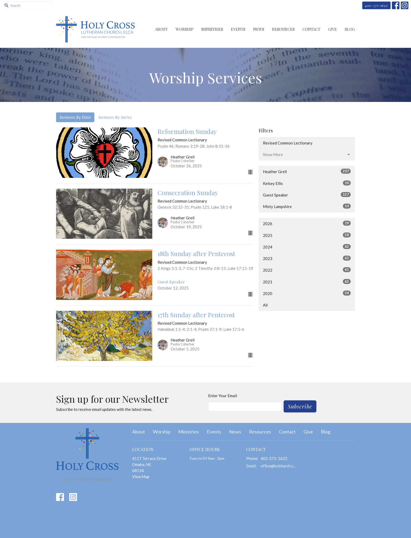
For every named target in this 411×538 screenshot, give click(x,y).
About (161, 29)
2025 (307, 235)
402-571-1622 (376, 5)
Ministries (212, 29)
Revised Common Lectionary (287, 143)
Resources (283, 29)
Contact (311, 29)
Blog (350, 29)
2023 (307, 258)
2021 (307, 281)
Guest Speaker (307, 194)
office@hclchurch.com (279, 465)
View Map (140, 476)
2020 (307, 293)
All (265, 305)
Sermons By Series (115, 117)
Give (332, 29)
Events (238, 29)
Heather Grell (307, 171)
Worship (184, 29)
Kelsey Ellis (307, 183)
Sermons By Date (75, 117)
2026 (307, 223)
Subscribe (300, 406)
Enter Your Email (222, 395)
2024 (307, 246)
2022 (307, 269)
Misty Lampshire (307, 206)
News (258, 29)
